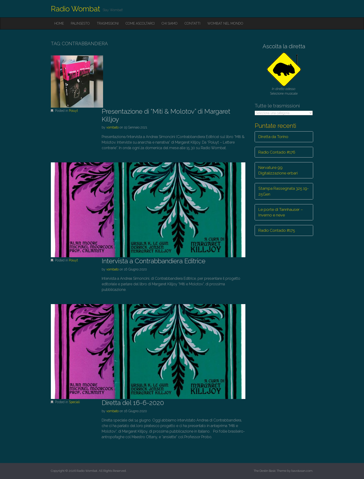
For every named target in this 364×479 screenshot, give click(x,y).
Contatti (192, 23)
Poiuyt (73, 111)
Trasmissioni (108, 23)
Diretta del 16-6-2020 (133, 403)
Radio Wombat (75, 8)
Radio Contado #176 (276, 152)
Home (59, 23)
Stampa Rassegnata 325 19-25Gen (283, 191)
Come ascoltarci (140, 23)
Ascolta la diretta (284, 46)
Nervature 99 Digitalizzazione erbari (278, 170)
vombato (112, 127)
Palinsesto (80, 23)
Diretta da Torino (273, 136)
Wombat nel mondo (225, 23)
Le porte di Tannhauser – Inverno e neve (280, 212)
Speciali (74, 402)
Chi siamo (170, 23)
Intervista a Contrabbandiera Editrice (153, 261)
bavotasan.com (301, 471)
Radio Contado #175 (276, 230)
